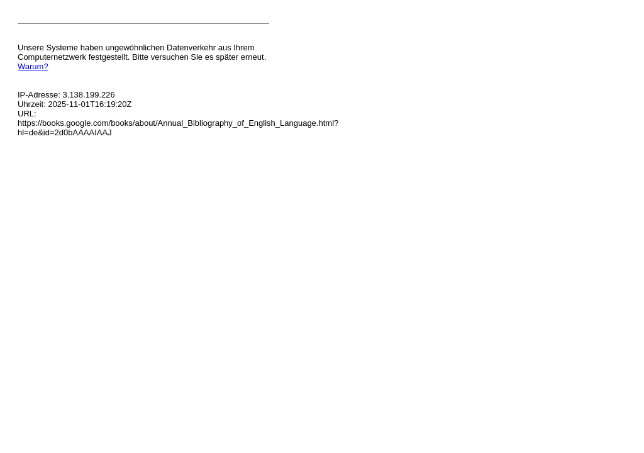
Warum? (33, 66)
